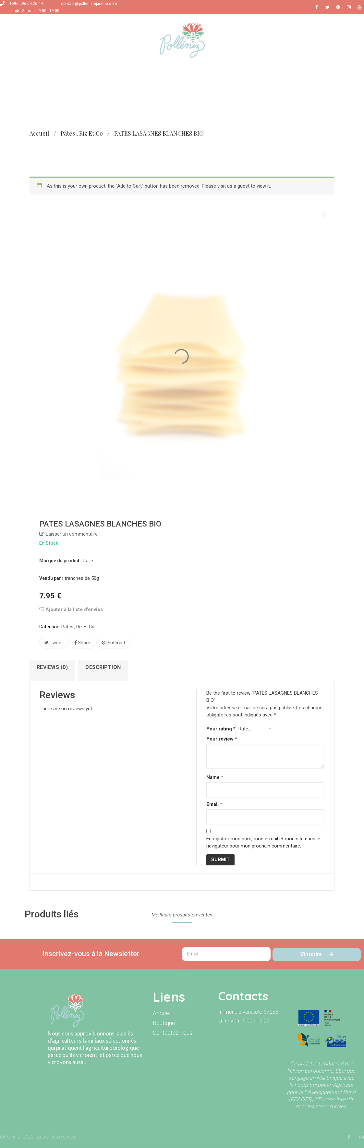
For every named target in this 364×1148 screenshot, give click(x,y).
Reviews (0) (52, 667)
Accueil (39, 133)
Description (103, 667)
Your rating (221, 729)
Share (82, 642)
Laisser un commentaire (72, 534)
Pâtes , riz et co (82, 133)
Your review (221, 739)
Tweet (53, 642)
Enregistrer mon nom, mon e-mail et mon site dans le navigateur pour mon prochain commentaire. (263, 842)
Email (214, 805)
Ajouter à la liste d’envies (71, 609)
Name (214, 778)
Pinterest (113, 642)
